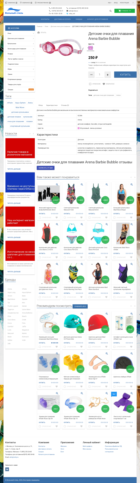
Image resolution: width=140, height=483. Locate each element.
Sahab (24, 306)
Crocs (10, 323)
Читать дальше (14, 169)
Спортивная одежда (14, 79)
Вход (115, 3)
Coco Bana (11, 320)
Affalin (10, 102)
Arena (30, 102)
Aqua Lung (11, 292)
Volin (24, 340)
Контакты (45, 19)
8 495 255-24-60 (55, 8)
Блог (62, 452)
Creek (24, 320)
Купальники (12, 44)
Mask (9, 337)
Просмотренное (43, 3)
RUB (109, 3)
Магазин (64, 446)
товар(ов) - (124, 11)
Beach (24, 316)
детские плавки (14, 116)
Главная (39, 26)
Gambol (10, 326)
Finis (23, 323)
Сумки (10, 74)
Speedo (24, 299)
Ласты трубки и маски (15, 59)
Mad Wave (20, 107)
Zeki (9, 343)
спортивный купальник (20, 126)
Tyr (9, 303)
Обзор (40, 105)
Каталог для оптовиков (97, 19)
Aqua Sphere (20, 102)
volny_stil (70, 14)
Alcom (10, 296)
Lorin (9, 330)
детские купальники (20, 112)
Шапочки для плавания (16, 38)
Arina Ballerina (27, 313)
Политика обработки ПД (113, 446)
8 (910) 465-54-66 (82, 8)
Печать (41, 32)
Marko (24, 333)
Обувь (10, 69)
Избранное (26, 3)
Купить (42, 214)
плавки (29, 121)
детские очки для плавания (103, 95)
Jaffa (24, 326)
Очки (9, 33)
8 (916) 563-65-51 (57, 11)
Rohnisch (25, 337)
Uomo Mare (26, 309)
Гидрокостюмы (13, 64)
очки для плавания (16, 121)
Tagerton (11, 309)
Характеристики (52, 105)
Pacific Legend (13, 306)
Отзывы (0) (65, 105)
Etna (9, 316)
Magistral (25, 330)
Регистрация (124, 3)
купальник (27, 116)
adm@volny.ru (72, 11)
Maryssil (11, 333)
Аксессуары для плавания (17, 49)
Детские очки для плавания (60, 26)
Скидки (79, 19)
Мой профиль (87, 446)
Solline (10, 340)
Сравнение (11, 3)
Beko (24, 296)
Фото (62, 449)
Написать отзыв (46, 168)
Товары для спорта (14, 84)
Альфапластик (13, 313)
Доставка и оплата (62, 19)
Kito (23, 303)
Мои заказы (87, 449)
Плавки (10, 54)
